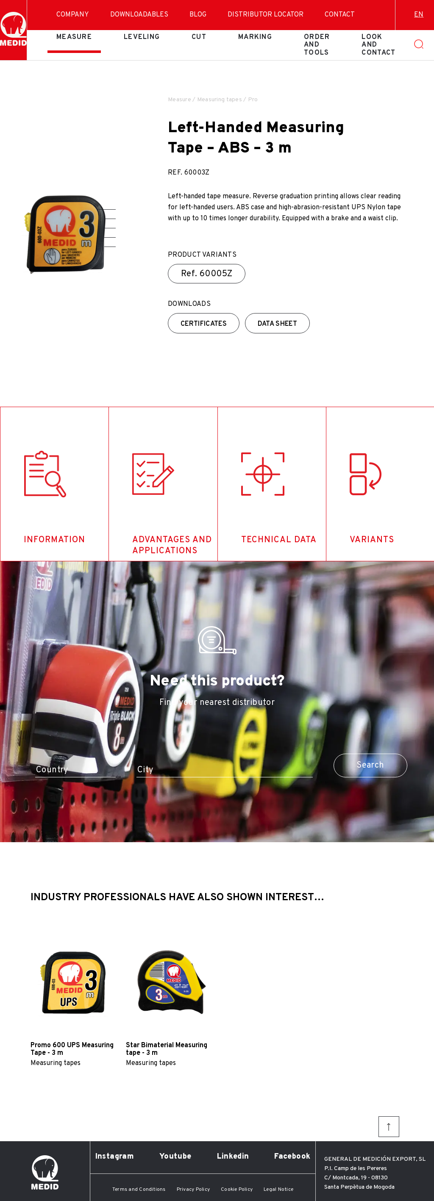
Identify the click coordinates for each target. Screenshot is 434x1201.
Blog (197, 15)
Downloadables (139, 15)
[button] (107, 209)
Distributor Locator (265, 15)
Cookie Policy (237, 1189)
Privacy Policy (193, 1189)
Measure (74, 37)
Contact (340, 15)
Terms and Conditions (139, 1189)
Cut (199, 37)
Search (370, 765)
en (418, 15)
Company (72, 15)
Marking (255, 37)
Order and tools (317, 45)
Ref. (206, 274)
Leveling (142, 37)
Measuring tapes (219, 99)
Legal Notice (278, 1189)
